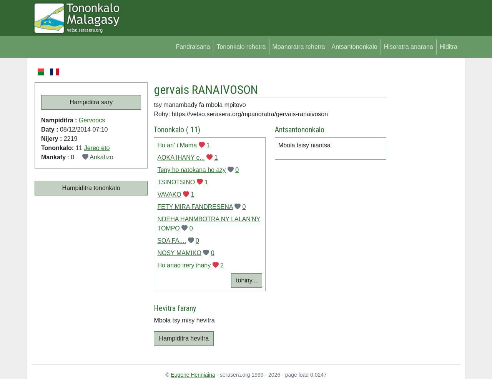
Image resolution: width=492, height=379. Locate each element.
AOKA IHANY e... (180, 157)
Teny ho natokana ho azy (191, 170)
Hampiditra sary (91, 102)
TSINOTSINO (176, 182)
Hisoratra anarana (408, 46)
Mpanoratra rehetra (299, 46)
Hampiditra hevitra (184, 338)
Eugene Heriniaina (193, 375)
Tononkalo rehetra (241, 46)
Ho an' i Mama (177, 145)
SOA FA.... (171, 240)
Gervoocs (92, 120)
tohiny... (246, 280)
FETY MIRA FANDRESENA (195, 207)
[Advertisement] (423, 182)
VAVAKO (169, 194)
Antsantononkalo (354, 46)
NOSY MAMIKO (179, 253)
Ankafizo (101, 157)
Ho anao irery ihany (184, 265)
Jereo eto (97, 148)
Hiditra (448, 46)
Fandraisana (193, 46)
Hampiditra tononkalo (91, 188)
